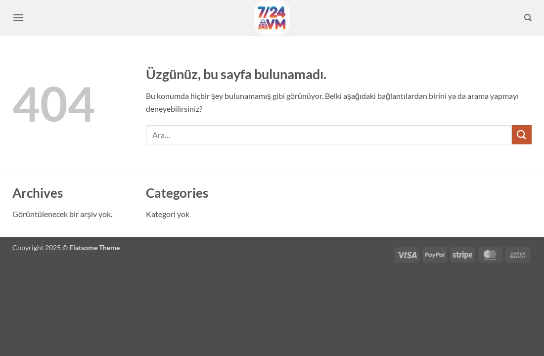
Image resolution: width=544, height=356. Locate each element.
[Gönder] (522, 134)
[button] (18, 17)
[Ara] (528, 17)
